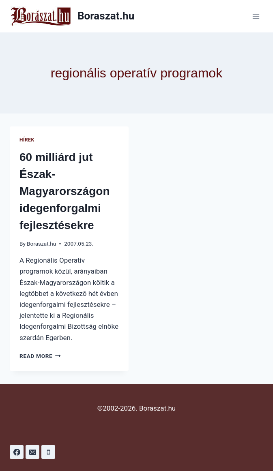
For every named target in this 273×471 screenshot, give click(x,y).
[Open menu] (255, 16)
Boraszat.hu (41, 243)
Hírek (26, 140)
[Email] (32, 452)
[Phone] (48, 452)
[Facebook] (17, 452)
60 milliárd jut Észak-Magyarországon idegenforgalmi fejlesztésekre (64, 191)
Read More (40, 356)
